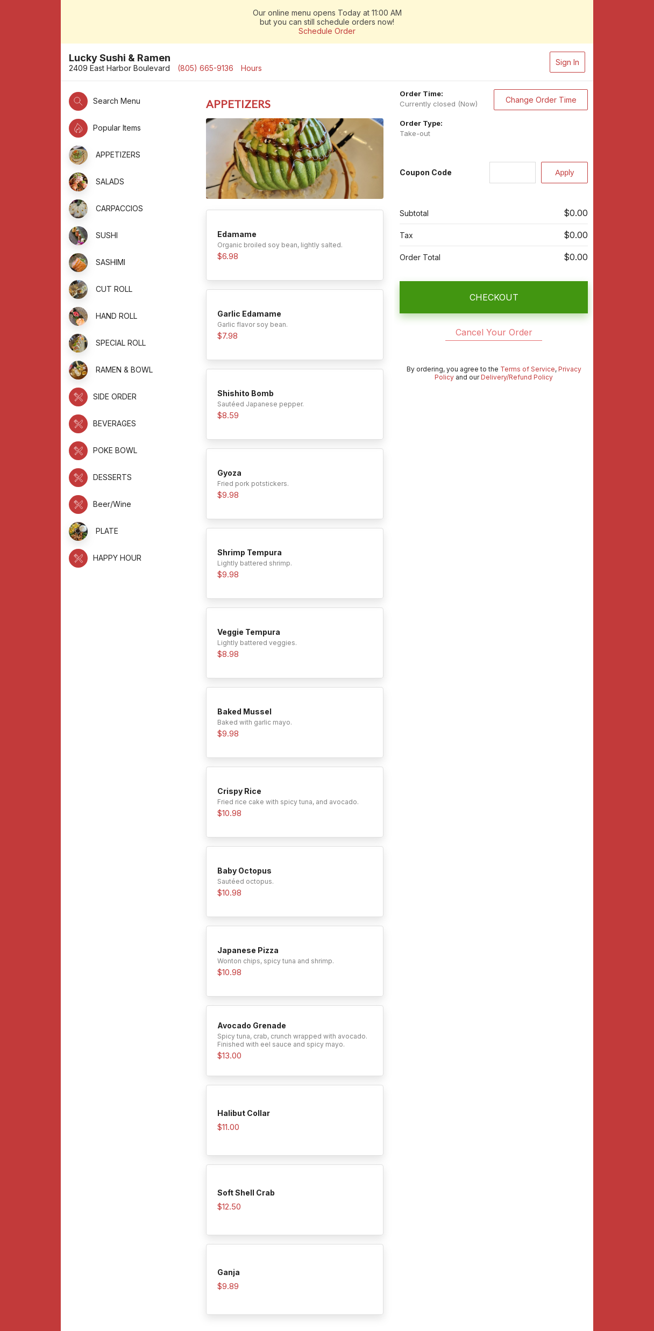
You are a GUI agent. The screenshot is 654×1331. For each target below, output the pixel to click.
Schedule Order (327, 30)
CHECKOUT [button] (494, 297)
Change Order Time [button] (541, 99)
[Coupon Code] (512, 172)
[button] (132, 101)
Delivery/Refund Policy (517, 377)
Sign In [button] (567, 62)
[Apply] (564, 172)
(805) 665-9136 (205, 68)
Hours (251, 68)
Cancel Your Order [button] (494, 332)
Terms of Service (527, 369)
